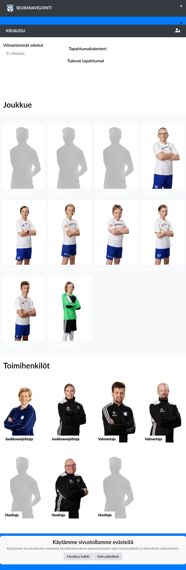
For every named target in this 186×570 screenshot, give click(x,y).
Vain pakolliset (108, 556)
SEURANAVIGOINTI (96, 6)
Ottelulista (14, 70)
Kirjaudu (93, 30)
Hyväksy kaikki (78, 556)
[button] (23, 161)
